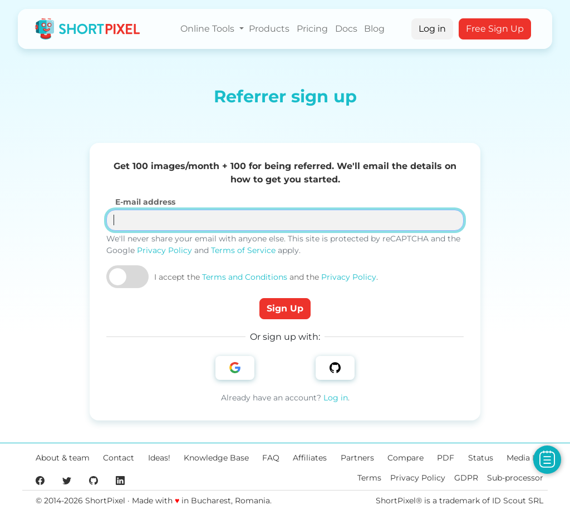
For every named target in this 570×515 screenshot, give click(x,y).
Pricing (312, 28)
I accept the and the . (266, 277)
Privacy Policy (164, 250)
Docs (346, 28)
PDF (445, 458)
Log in (432, 28)
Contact (118, 458)
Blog (374, 28)
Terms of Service (243, 250)
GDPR (466, 478)
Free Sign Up (495, 28)
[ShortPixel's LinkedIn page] (120, 480)
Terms (369, 478)
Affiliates (310, 458)
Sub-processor (515, 478)
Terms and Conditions (244, 277)
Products (269, 28)
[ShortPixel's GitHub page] (93, 480)
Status (480, 458)
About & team (63, 458)
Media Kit (525, 458)
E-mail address (145, 202)
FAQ (270, 458)
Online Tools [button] (208, 28)
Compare (405, 458)
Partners (357, 458)
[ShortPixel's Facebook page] (40, 480)
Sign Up (285, 308)
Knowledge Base (216, 458)
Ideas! (159, 458)
